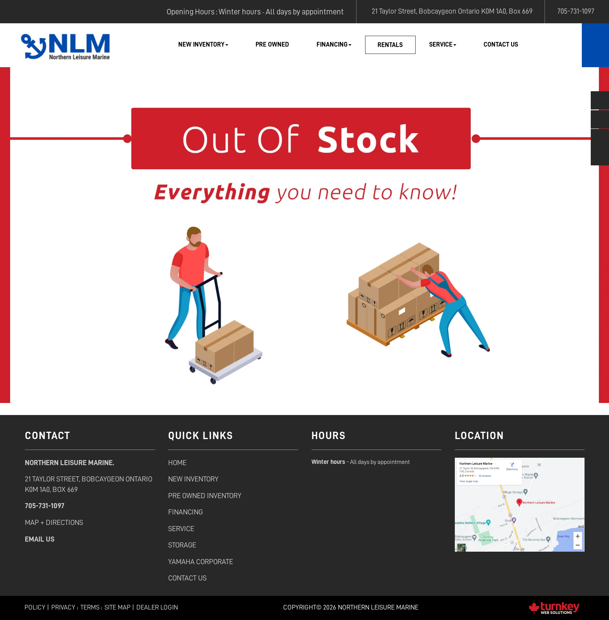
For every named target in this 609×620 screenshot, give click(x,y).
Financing (185, 512)
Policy (34, 607)
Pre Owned (272, 44)
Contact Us (501, 44)
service (181, 528)
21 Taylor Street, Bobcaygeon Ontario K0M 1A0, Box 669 (450, 11)
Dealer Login (157, 607)
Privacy (63, 607)
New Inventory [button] (203, 44)
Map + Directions (54, 522)
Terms (89, 607)
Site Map (117, 607)
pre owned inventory (204, 495)
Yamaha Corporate (200, 561)
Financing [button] (334, 44)
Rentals (390, 45)
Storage (182, 545)
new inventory (193, 479)
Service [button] (442, 44)
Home (177, 462)
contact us (187, 578)
